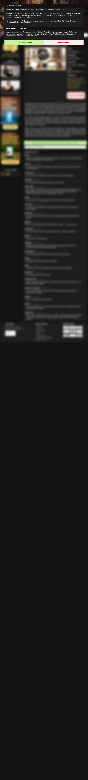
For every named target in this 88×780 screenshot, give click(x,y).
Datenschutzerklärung (28, 36)
